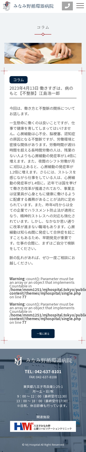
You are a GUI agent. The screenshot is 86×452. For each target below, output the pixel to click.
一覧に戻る (43, 333)
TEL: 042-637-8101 (43, 371)
